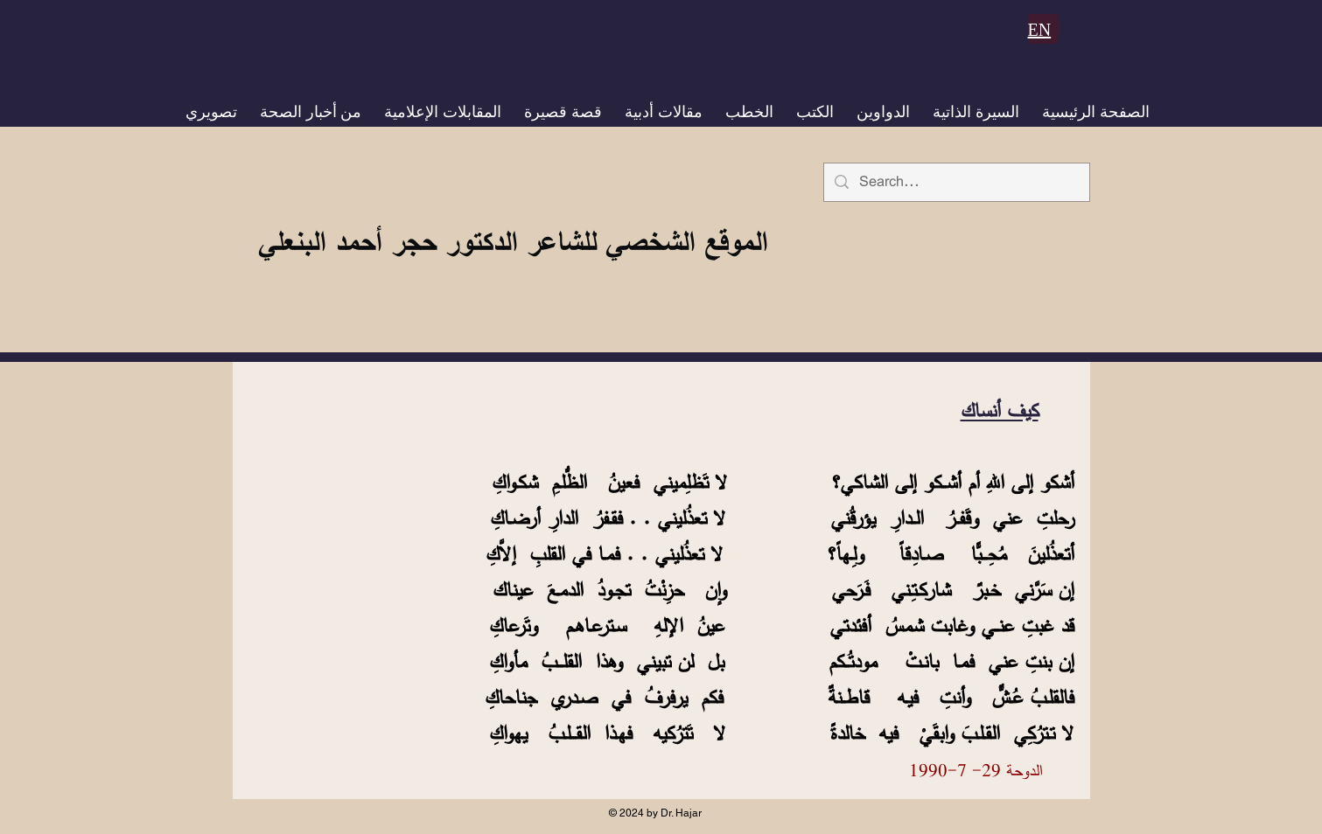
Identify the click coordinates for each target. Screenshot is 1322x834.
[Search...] (956, 182)
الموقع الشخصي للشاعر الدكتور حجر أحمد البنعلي (512, 241)
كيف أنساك (1000, 410)
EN (1040, 29)
